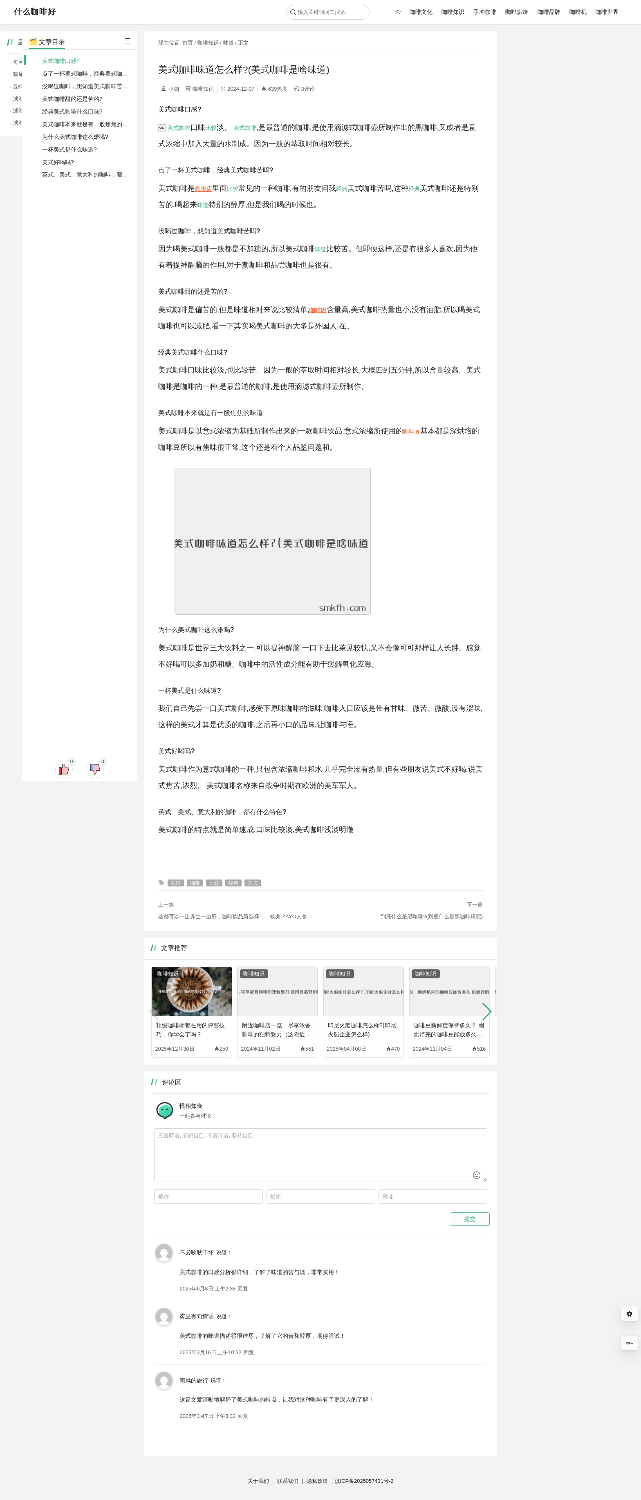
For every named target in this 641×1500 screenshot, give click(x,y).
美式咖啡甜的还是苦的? (72, 99)
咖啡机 (578, 12)
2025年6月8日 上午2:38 (207, 1289)
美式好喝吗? (58, 162)
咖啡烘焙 (516, 12)
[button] (487, 1012)
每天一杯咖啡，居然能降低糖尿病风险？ (562, 62)
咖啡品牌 (549, 12)
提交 (469, 1219)
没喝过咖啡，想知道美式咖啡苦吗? (86, 86)
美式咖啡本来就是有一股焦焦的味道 (88, 124)
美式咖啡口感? (61, 61)
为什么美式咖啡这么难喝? (75, 137)
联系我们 (287, 1481)
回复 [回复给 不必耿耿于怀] (243, 1289)
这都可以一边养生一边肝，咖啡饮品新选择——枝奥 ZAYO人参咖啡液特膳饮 (236, 916)
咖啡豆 (411, 431)
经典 (341, 188)
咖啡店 (203, 188)
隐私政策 (317, 1481)
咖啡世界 (607, 12)
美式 (173, 128)
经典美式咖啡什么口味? (72, 111)
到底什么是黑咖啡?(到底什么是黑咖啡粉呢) (432, 916)
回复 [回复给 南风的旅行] (243, 1416)
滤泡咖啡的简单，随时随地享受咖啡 (557, 99)
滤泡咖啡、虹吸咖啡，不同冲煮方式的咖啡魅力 (570, 123)
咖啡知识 (453, 12)
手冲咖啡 (484, 12)
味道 (228, 43)
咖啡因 (318, 310)
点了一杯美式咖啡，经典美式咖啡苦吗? (92, 73)
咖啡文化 (421, 12)
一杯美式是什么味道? (69, 149)
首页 (187, 43)
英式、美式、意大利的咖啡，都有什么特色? (98, 174)
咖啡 (185, 128)
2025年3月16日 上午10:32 (210, 1352)
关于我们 (258, 1481)
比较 (211, 128)
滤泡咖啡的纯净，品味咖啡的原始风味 (560, 110)
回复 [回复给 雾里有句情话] (249, 1352)
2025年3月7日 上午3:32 (207, 1416)
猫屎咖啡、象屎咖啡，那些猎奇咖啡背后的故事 (570, 74)
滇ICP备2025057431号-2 (364, 1481)
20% (629, 1343)
